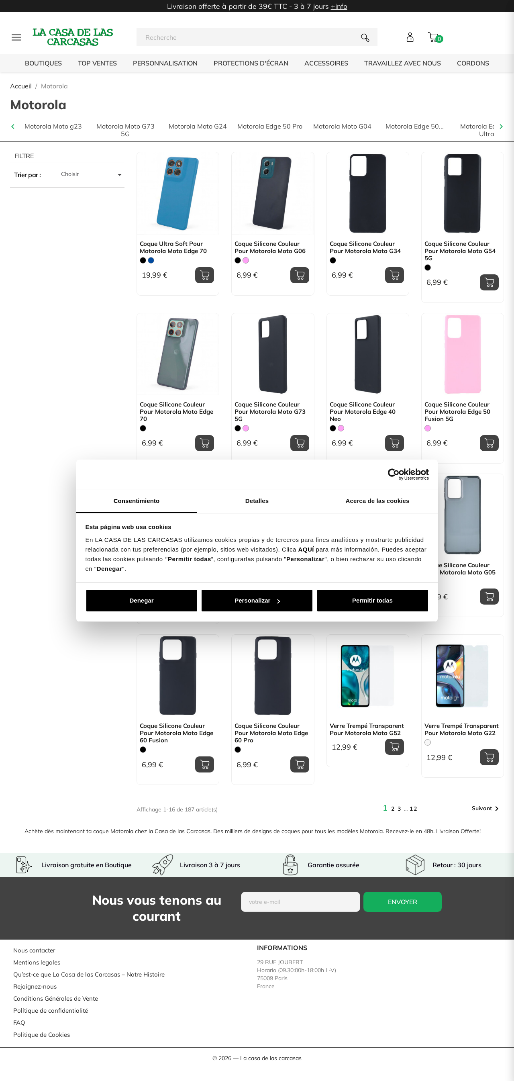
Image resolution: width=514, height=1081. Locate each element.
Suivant (487, 808)
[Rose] (246, 260)
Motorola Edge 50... (415, 126)
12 (414, 808)
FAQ (19, 1022)
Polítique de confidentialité (50, 1010)
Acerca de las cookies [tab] (378, 500)
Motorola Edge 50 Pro (269, 126)
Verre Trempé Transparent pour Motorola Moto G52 (367, 729)
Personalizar (257, 600)
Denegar (141, 600)
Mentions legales (36, 962)
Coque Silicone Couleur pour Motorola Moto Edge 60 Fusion (176, 733)
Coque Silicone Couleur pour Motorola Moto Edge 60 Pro (271, 733)
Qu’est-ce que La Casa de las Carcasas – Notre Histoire (89, 974)
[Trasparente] (427, 742)
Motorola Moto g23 (53, 126)
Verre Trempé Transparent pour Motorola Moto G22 (461, 729)
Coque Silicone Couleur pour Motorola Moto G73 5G (270, 412)
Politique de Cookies (41, 1034)
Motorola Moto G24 (198, 126)
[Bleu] (151, 260)
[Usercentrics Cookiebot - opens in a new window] (394, 474)
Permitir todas (372, 600)
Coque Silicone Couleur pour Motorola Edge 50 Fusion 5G (457, 412)
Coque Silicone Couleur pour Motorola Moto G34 (365, 247)
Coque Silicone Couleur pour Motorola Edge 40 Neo (363, 412)
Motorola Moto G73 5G (125, 130)
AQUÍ (306, 549)
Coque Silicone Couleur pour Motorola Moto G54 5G (460, 251)
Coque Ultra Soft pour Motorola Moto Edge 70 (173, 247)
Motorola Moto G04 (342, 126)
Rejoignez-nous (35, 986)
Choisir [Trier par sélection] (92, 175)
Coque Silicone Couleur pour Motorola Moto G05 (460, 569)
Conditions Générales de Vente (55, 998)
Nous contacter (34, 950)
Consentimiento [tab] (137, 500)
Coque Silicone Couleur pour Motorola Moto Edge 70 (176, 412)
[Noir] (143, 260)
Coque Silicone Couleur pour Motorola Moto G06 (270, 247)
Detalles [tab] (257, 500)
